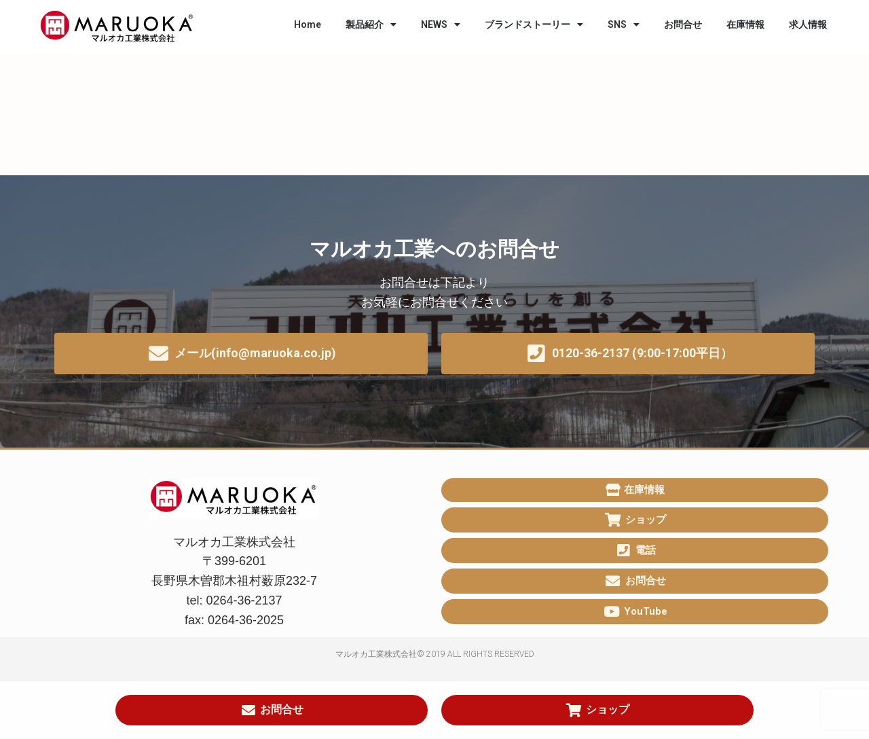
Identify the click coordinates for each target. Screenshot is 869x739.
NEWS (440, 24)
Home (307, 24)
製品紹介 (371, 24)
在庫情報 (745, 24)
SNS (624, 24)
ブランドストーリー (534, 24)
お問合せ (683, 24)
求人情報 (808, 24)
